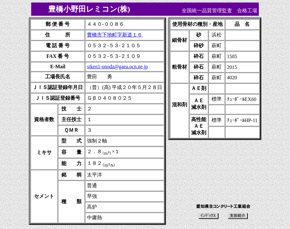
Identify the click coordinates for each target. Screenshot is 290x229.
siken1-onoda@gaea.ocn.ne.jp (117, 66)
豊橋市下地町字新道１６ (114, 34)
